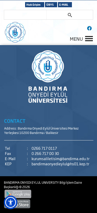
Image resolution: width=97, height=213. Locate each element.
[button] (10, 202)
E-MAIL (63, 4)
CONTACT (15, 120)
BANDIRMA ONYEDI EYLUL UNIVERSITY (31, 182)
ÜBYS (50, 4)
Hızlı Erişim (33, 4)
